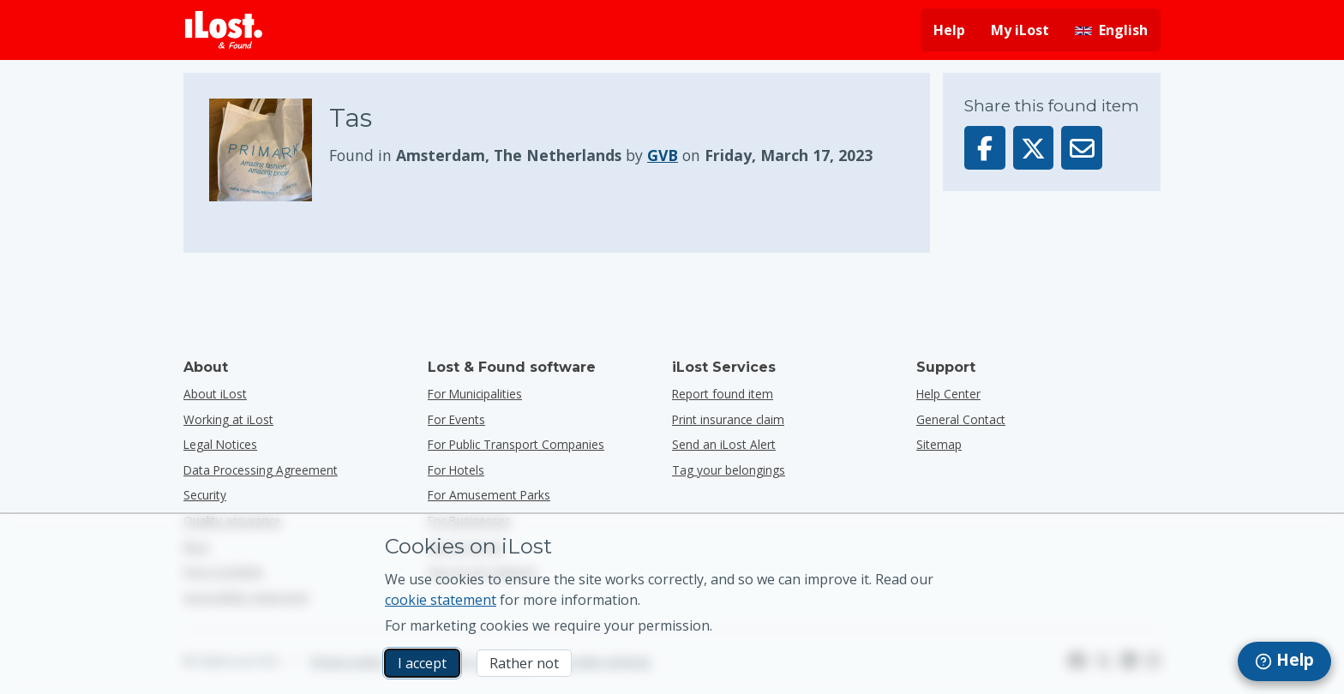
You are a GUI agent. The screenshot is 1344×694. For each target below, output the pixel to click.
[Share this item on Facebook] (984, 148)
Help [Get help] (949, 30)
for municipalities (475, 394)
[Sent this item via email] (1081, 148)
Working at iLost (228, 419)
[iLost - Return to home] (223, 30)
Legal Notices (220, 444)
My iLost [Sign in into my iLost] (1020, 30)
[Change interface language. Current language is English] (1111, 30)
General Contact (960, 419)
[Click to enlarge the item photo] (269, 150)
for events (456, 419)
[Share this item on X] (1033, 148)
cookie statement (440, 599)
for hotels (456, 470)
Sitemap (939, 444)
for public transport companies (516, 444)
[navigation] (1284, 661)
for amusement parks (489, 495)
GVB (662, 155)
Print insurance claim (728, 419)
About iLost (215, 394)
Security (204, 495)
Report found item (722, 394)
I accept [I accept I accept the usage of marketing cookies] (422, 663)
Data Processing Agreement (260, 470)
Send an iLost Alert (724, 444)
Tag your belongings (728, 470)
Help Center (948, 394)
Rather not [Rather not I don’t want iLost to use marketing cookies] (524, 663)
